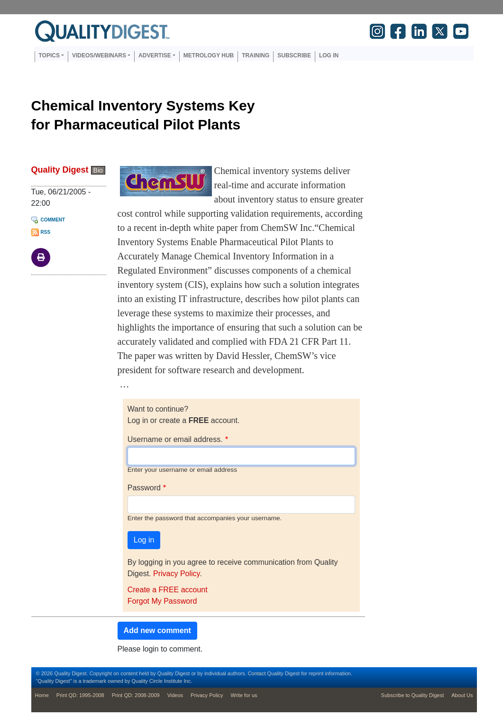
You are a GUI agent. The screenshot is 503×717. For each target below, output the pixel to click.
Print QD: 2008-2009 (136, 695)
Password (144, 488)
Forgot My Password (162, 601)
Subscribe (294, 55)
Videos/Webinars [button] (99, 55)
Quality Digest (60, 170)
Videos (175, 695)
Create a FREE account (168, 590)
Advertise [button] (154, 55)
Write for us (244, 695)
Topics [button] (49, 55)
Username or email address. (175, 439)
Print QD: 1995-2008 (80, 695)
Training (255, 55)
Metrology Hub (208, 55)
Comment (53, 219)
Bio (98, 170)
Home (42, 695)
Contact (257, 673)
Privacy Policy (176, 574)
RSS (46, 232)
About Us (462, 695)
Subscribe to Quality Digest (412, 695)
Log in (328, 55)
